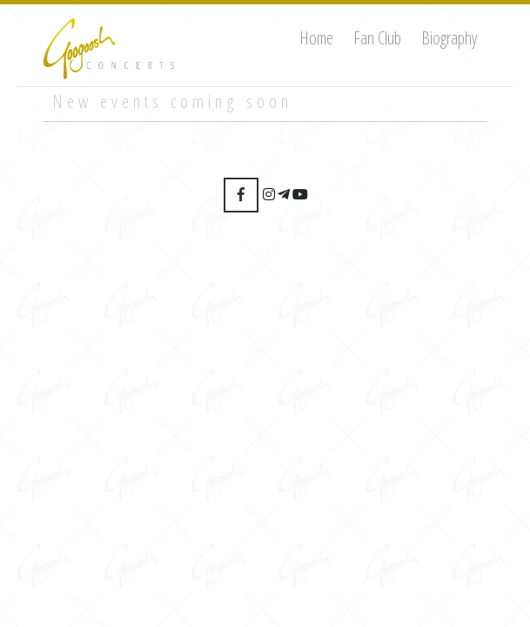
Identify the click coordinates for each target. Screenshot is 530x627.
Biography (449, 38)
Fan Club (377, 38)
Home (316, 38)
